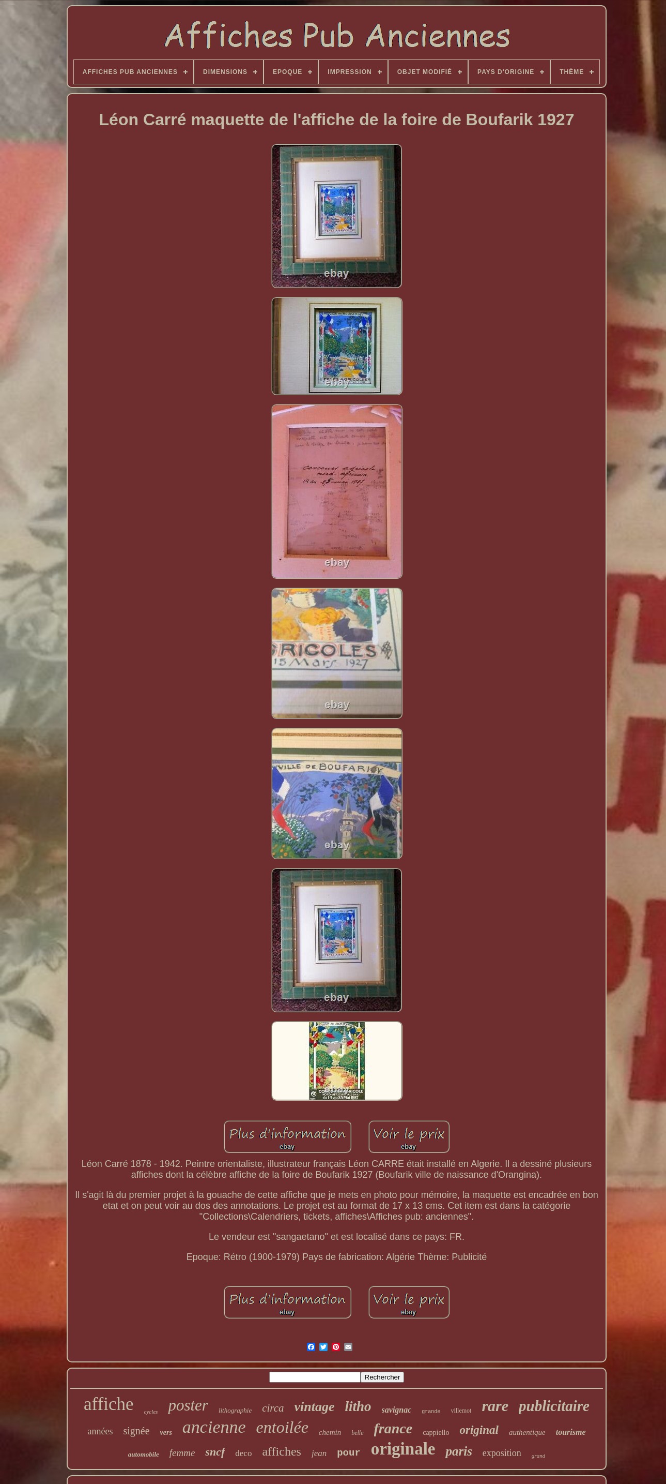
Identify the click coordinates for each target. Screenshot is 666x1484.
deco (243, 1453)
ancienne (214, 1426)
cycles (151, 1411)
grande (431, 1412)
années (100, 1431)
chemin (330, 1432)
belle (357, 1432)
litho (358, 1406)
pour (349, 1453)
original (478, 1429)
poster (188, 1405)
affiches (281, 1451)
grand (538, 1455)
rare (495, 1405)
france (393, 1428)
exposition (502, 1453)
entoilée (282, 1427)
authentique (527, 1432)
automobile (143, 1454)
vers (166, 1432)
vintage (315, 1406)
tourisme (571, 1432)
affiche (109, 1404)
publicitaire (554, 1406)
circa (273, 1408)
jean (319, 1453)
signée (136, 1430)
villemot (461, 1410)
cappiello (436, 1432)
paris (458, 1451)
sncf (215, 1451)
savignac (397, 1409)
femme (182, 1452)
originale (403, 1449)
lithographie (235, 1410)
